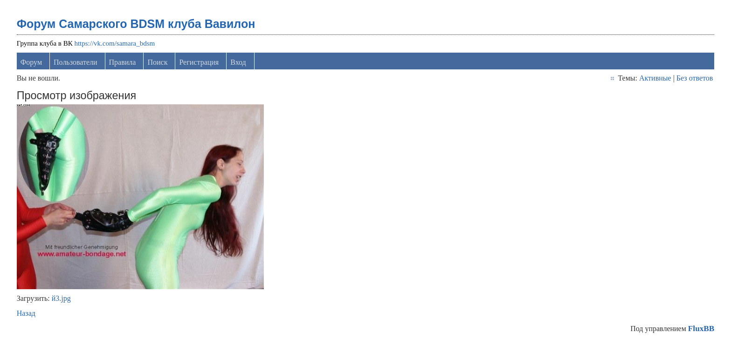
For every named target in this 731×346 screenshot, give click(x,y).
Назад (26, 313)
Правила (122, 62)
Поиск (157, 62)
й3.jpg (61, 298)
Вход (238, 62)
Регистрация (199, 62)
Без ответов (694, 78)
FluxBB (701, 328)
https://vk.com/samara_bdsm (114, 43)
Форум (31, 62)
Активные (655, 78)
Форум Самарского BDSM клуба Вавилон (136, 23)
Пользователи (75, 62)
